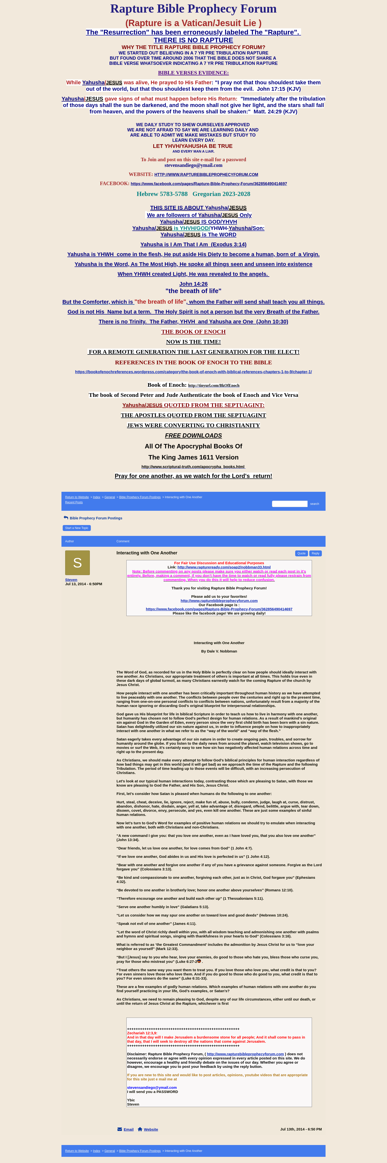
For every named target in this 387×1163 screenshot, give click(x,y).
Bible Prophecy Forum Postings (140, 497)
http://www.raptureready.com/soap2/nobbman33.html (224, 567)
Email (129, 1129)
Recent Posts (74, 502)
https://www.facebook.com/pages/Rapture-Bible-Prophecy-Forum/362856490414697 (219, 609)
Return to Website (77, 497)
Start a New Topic (76, 528)
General (109, 497)
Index (96, 497)
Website (151, 1129)
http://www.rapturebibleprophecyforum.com (219, 601)
